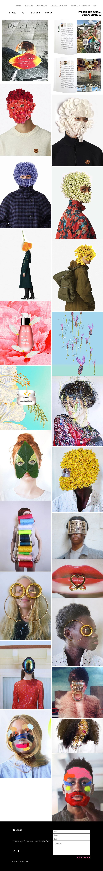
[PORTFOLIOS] (12, 13)
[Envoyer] (84, 857)
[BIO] (22, 13)
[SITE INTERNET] (35, 13)
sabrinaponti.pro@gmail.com (22, 841)
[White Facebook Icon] (18, 851)
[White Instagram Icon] (13, 851)
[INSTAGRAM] (48, 13)
